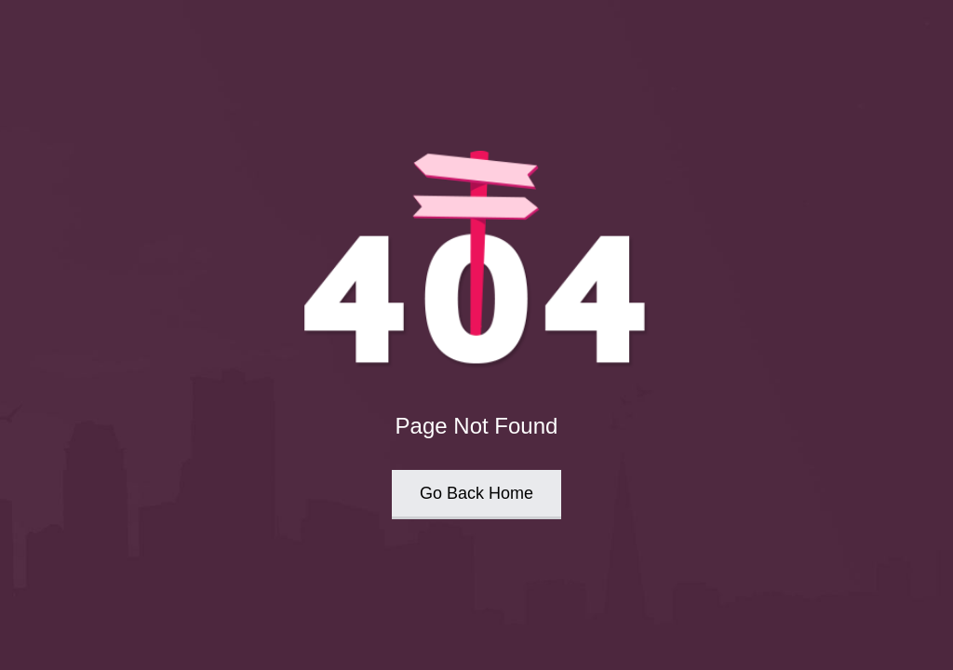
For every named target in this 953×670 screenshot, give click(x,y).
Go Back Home (476, 493)
